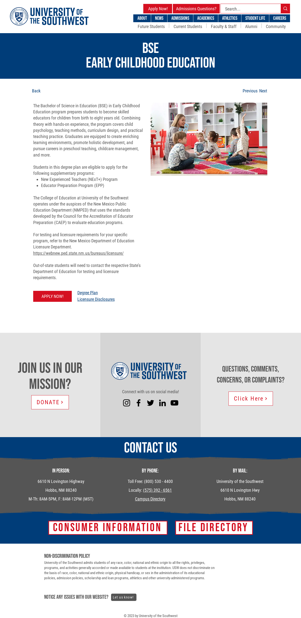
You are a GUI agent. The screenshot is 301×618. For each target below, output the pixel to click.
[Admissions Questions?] (196, 8)
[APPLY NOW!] (52, 296)
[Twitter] (150, 403)
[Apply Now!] (158, 8)
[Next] (263, 91)
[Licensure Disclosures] (114, 299)
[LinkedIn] (162, 403)
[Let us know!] (123, 597)
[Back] (50, 91)
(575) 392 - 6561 (157, 490)
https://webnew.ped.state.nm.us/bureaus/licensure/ (78, 253)
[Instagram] (126, 403)
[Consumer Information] (107, 528)
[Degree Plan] (114, 292)
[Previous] (250, 91)
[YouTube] (174, 403)
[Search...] (247, 9)
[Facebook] (138, 403)
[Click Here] (250, 399)
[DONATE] (50, 402)
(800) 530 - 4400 (158, 481)
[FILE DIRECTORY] (214, 528)
